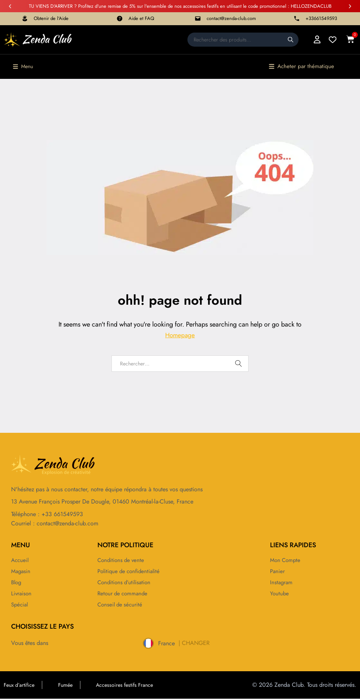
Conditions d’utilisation (125, 582)
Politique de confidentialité (130, 571)
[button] (10, 6)
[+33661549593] (296, 18)
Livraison (22, 593)
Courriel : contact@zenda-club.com (54, 523)
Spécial (20, 604)
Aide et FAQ (141, 18)
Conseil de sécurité (121, 604)
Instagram (282, 582)
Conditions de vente (122, 560)
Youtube (280, 593)
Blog (17, 582)
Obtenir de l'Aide (51, 18)
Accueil (20, 560)
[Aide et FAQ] (119, 18)
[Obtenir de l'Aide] (24, 18)
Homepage (180, 335)
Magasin (21, 571)
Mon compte (286, 560)
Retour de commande (124, 593)
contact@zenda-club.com (231, 18)
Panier (278, 571)
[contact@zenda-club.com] (197, 18)
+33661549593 (321, 18)
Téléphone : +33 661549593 (47, 514)
